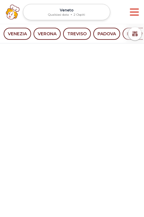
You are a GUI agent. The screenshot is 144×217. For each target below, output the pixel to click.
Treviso (77, 33)
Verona (47, 33)
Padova (107, 33)
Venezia (17, 33)
